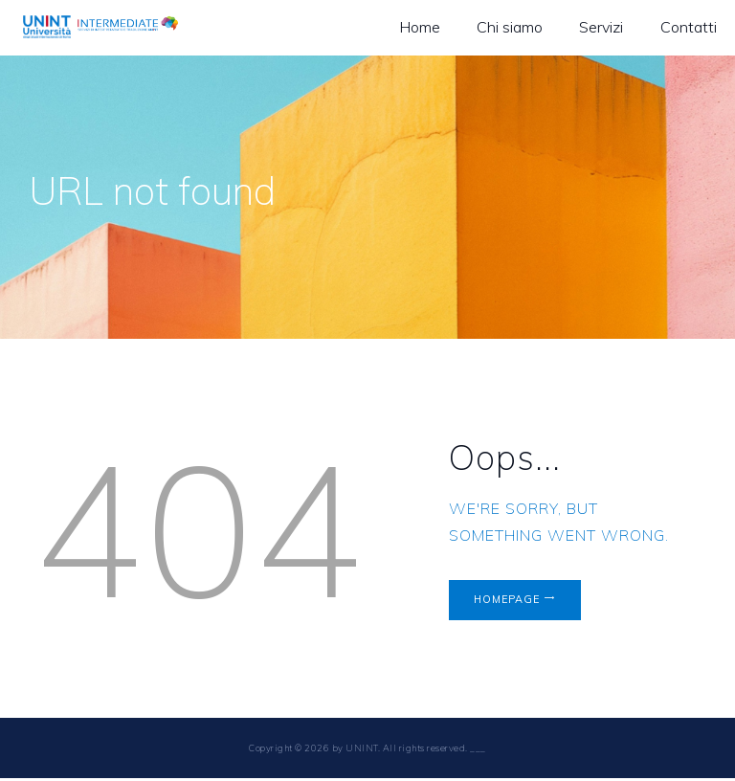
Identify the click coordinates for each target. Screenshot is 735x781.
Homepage (511, 601)
